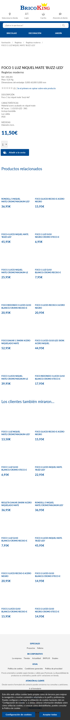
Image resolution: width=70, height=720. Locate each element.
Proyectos (31, 648)
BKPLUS (46, 658)
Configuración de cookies (19, 714)
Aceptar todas (50, 714)
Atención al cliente (60, 18)
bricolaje (12, 33)
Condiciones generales (34, 669)
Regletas (18, 43)
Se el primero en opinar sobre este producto (36, 88)
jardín (58, 33)
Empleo (55, 658)
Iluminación (5, 43)
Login (26, 18)
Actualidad (36, 658)
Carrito (43, 18)
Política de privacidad (53, 669)
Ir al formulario (35, 688)
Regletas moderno (33, 43)
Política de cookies (15, 669)
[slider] (7, 88)
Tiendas (27, 658)
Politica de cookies (12, 708)
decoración (35, 33)
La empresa (17, 658)
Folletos (40, 648)
